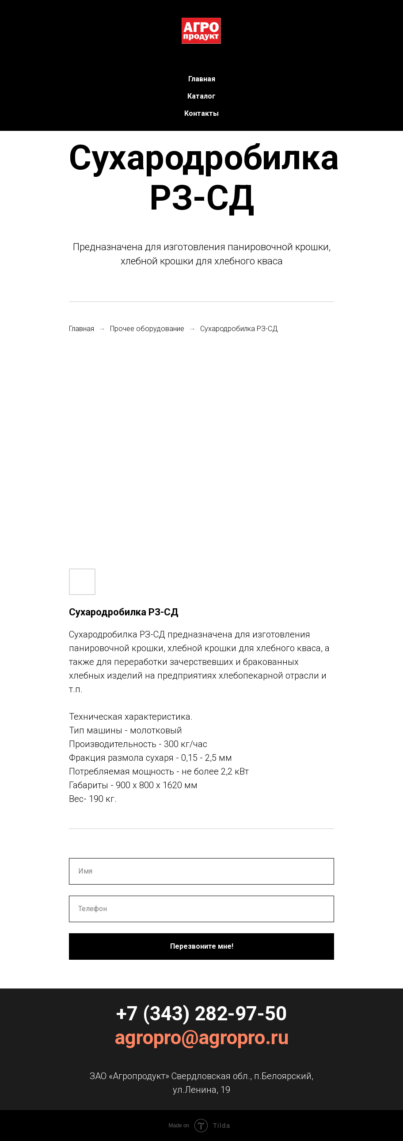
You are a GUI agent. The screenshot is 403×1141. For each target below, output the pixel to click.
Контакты (201, 113)
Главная (201, 79)
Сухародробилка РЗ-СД (239, 328)
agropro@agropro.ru (202, 1037)
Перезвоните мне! (201, 946)
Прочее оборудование (147, 328)
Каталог (201, 96)
